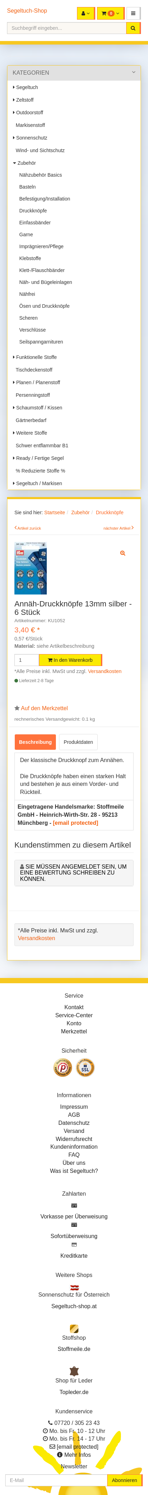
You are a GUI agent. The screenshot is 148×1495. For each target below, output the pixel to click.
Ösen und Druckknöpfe (43, 306)
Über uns (74, 1163)
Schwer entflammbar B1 (40, 445)
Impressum (74, 1107)
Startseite (54, 512)
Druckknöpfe (32, 210)
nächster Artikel (117, 528)
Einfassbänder (34, 222)
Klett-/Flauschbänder (41, 270)
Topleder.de (74, 1392)
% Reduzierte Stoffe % (39, 471)
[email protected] (75, 823)
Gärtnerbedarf (29, 420)
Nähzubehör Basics (39, 175)
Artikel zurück (29, 528)
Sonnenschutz (30, 138)
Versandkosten (105, 671)
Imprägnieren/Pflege (40, 246)
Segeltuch (25, 87)
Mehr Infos (77, 1455)
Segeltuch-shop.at (74, 1306)
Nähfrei (26, 294)
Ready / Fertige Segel (38, 458)
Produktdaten (78, 742)
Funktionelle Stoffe (35, 357)
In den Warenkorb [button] (70, 660)
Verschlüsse (31, 330)
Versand (74, 1131)
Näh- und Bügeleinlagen (44, 282)
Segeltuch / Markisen (37, 483)
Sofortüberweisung (74, 1236)
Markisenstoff (29, 125)
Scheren (27, 318)
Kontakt (73, 1007)
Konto (74, 1023)
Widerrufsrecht (74, 1139)
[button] (134, 13)
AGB (74, 1115)
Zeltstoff (23, 100)
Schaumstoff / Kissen (37, 407)
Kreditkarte (74, 1256)
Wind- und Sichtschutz (39, 150)
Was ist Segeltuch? (74, 1171)
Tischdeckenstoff (32, 370)
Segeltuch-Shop (27, 11)
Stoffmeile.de (74, 1349)
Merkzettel (74, 1031)
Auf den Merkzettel (44, 708)
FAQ (73, 1155)
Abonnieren (124, 1480)
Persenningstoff (31, 395)
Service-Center (74, 1015)
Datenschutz (74, 1123)
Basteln (26, 187)
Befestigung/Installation (43, 199)
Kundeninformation (73, 1147)
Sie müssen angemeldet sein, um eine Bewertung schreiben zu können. (73, 873)
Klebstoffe (29, 258)
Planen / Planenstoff (36, 382)
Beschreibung (35, 742)
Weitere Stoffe (30, 433)
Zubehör (24, 163)
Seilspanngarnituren (40, 342)
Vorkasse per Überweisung (74, 1216)
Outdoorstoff (28, 112)
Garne (25, 234)
